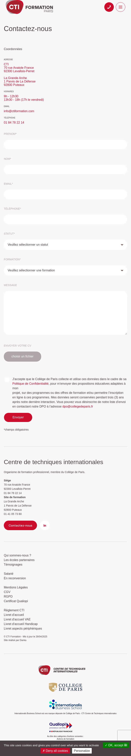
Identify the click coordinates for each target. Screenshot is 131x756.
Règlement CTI (14, 610)
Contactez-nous (20, 525)
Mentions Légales (16, 587)
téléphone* (12, 208)
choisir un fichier (22, 356)
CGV (7, 592)
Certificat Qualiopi (16, 601)
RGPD (8, 596)
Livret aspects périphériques (23, 628)
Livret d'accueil (14, 614)
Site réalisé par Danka (15, 640)
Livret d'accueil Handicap (21, 624)
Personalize (82, 750)
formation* (12, 259)
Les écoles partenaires (19, 560)
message (10, 285)
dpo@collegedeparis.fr (77, 406)
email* (8, 183)
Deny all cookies (55, 750)
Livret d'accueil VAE (17, 619)
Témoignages (13, 564)
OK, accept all (116, 745)
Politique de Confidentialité (30, 383)
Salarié (8, 573)
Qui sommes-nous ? (17, 555)
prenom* (10, 133)
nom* (7, 158)
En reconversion (15, 578)
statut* (9, 233)
